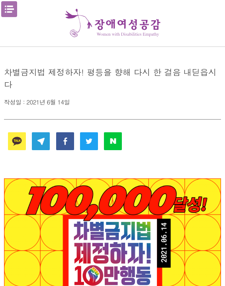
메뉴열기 (9, 9)
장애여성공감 (112, 23)
